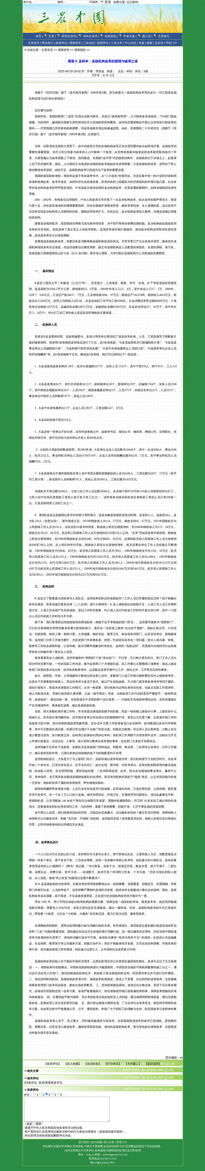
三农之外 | (117, 43)
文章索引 (163, 36)
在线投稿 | (111, 36)
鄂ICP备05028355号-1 (102, 1167)
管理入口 (121, 1147)
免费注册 (119, 2)
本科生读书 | (91, 36)
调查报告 (80, 50)
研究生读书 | (70, 36)
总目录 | (160, 43)
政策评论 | (62, 43)
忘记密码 (132, 2)
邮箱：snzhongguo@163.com (111, 1159)
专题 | (142, 43)
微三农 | (147, 36)
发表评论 (52, 1063)
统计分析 (109, 1147)
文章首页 (33, 43)
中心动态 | (131, 43)
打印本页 (113, 1063)
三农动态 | (89, 43)
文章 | (52, 36)
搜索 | (150, 43)
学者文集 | (129, 36)
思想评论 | (103, 43)
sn (181, 1057)
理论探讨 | (48, 43)
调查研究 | (75, 43)
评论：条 (141, 71)
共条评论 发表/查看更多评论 (43, 1082)
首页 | (39, 36)
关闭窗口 (133, 1063)
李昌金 (100, 71)
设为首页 (83, 1147)
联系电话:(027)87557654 (103, 1163)
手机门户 (171, 43)
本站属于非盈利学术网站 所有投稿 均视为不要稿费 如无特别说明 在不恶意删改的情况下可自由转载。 (103, 1151)
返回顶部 (153, 1063)
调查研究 (63, 50)
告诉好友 (92, 1063)
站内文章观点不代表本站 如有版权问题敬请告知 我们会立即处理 (103, 1155)
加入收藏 (72, 1063)
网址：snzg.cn (86, 1159)
